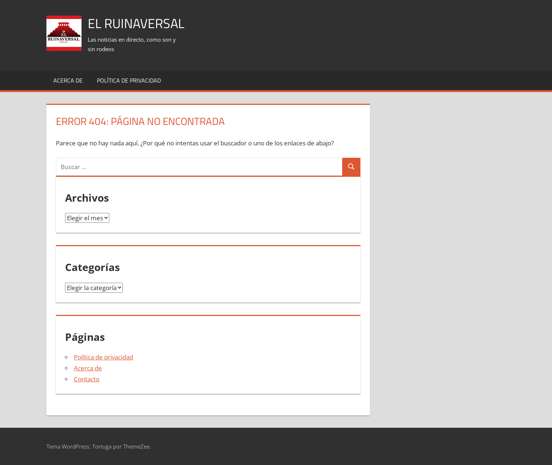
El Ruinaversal (136, 23)
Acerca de (68, 80)
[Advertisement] (372, 25)
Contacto (86, 379)
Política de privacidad (129, 80)
